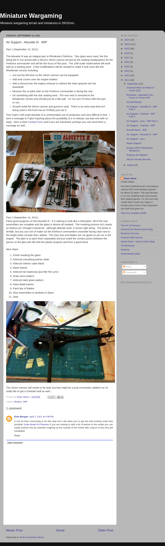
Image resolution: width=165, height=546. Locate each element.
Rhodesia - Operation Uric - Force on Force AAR (140, 96)
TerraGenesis (127, 245)
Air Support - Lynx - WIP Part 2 (142, 121)
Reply (17, 435)
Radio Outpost (134, 143)
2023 (127, 44)
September (133, 83)
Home (60, 530)
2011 (127, 80)
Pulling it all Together (137, 155)
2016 (127, 62)
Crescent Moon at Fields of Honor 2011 (140, 89)
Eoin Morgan (21, 416)
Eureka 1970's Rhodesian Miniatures (140, 149)
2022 (127, 48)
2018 (127, 53)
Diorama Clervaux (130, 233)
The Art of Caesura (130, 225)
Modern (18, 401)
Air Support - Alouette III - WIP (142, 134)
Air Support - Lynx (136, 139)
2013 (127, 71)
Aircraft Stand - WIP (137, 130)
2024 (127, 40)
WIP (25, 401)
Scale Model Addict (130, 253)
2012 (127, 75)
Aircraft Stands (134, 102)
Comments (130, 272)
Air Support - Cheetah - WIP (141, 125)
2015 (127, 66)
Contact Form (35, 122)
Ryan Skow (130, 178)
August (131, 165)
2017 (127, 57)
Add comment (15, 442)
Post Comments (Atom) (32, 537)
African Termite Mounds (139, 159)
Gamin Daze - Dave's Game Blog (138, 241)
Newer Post (14, 530)
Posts (127, 266)
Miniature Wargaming (31, 15)
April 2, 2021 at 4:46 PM (41, 416)
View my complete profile (133, 213)
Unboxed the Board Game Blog (137, 229)
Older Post (105, 530)
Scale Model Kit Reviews (36, 424)
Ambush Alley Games (132, 237)
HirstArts (125, 249)
